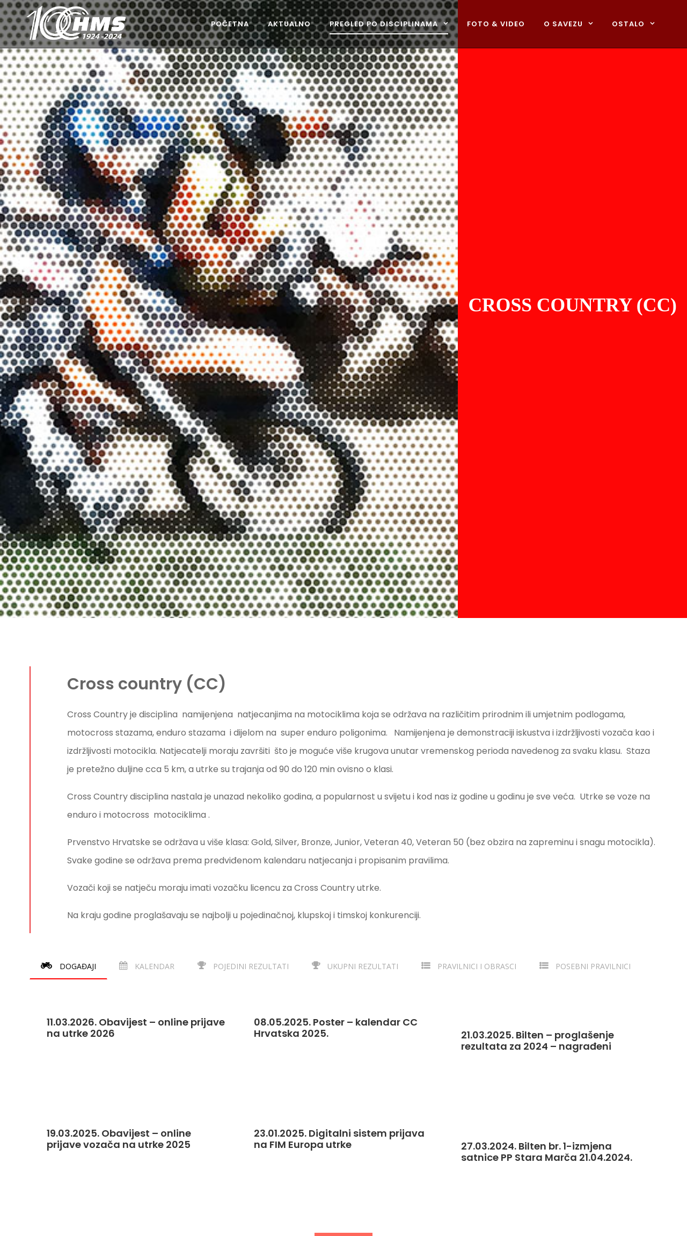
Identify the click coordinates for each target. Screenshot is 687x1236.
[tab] (68, 965)
